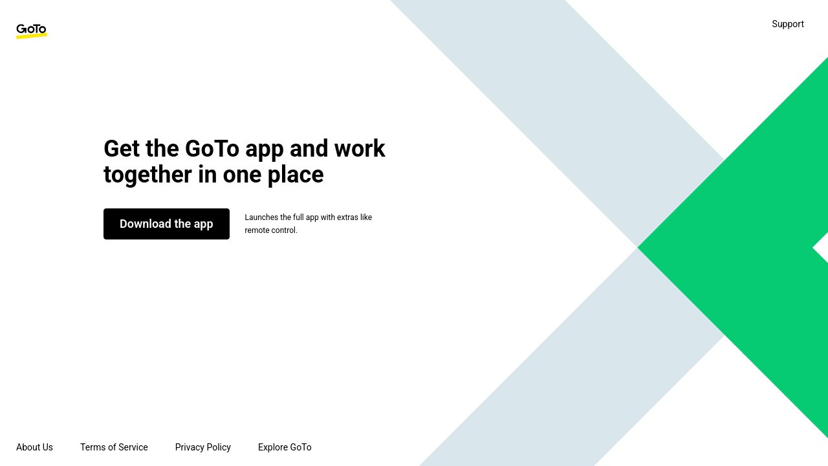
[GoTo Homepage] (32, 32)
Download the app (166, 223)
